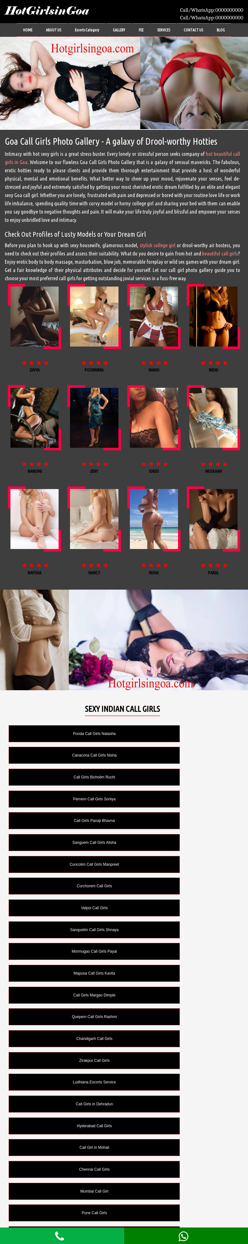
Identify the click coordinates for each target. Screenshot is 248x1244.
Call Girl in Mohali (180, 930)
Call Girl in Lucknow (64, 1017)
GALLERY (119, 30)
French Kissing (64, 1104)
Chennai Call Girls (64, 951)
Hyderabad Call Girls (64, 930)
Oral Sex (180, 1147)
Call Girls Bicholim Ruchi (64, 755)
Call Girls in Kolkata (64, 995)
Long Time (64, 1147)
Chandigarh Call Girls (64, 886)
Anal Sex (180, 1017)
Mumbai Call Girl (180, 951)
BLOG (221, 30)
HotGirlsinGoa (47, 11)
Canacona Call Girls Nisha (180, 733)
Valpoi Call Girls (64, 820)
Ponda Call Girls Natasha (64, 733)
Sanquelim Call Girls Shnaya (180, 820)
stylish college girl (157, 245)
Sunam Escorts (64, 1191)
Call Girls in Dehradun (180, 908)
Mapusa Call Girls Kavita (180, 842)
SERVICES (163, 30)
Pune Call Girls (64, 973)
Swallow (181, 1191)
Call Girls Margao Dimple (64, 864)
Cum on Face (180, 1060)
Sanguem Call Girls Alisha (180, 777)
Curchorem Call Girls (180, 799)
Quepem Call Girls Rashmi (180, 864)
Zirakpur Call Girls (180, 886)
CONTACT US (193, 30)
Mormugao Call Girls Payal (64, 842)
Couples (64, 1038)
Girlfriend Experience (180, 1104)
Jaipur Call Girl (180, 973)
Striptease (180, 1169)
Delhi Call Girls (180, 995)
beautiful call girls (220, 253)
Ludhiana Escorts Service (64, 908)
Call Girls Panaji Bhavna (64, 777)
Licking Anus (180, 1126)
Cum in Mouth (180, 1038)
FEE (141, 30)
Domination (64, 1082)
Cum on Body (64, 1060)
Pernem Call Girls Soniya (180, 755)
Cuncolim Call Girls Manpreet (64, 799)
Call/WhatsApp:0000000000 (211, 10)
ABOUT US (53, 30)
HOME (27, 30)
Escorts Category (87, 30)
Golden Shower (64, 1126)
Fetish (180, 1082)
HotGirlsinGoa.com (170, 1215)
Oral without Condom (64, 1169)
